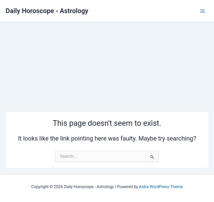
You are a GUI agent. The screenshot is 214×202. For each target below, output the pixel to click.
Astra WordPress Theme (161, 186)
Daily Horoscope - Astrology (47, 11)
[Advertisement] (107, 64)
